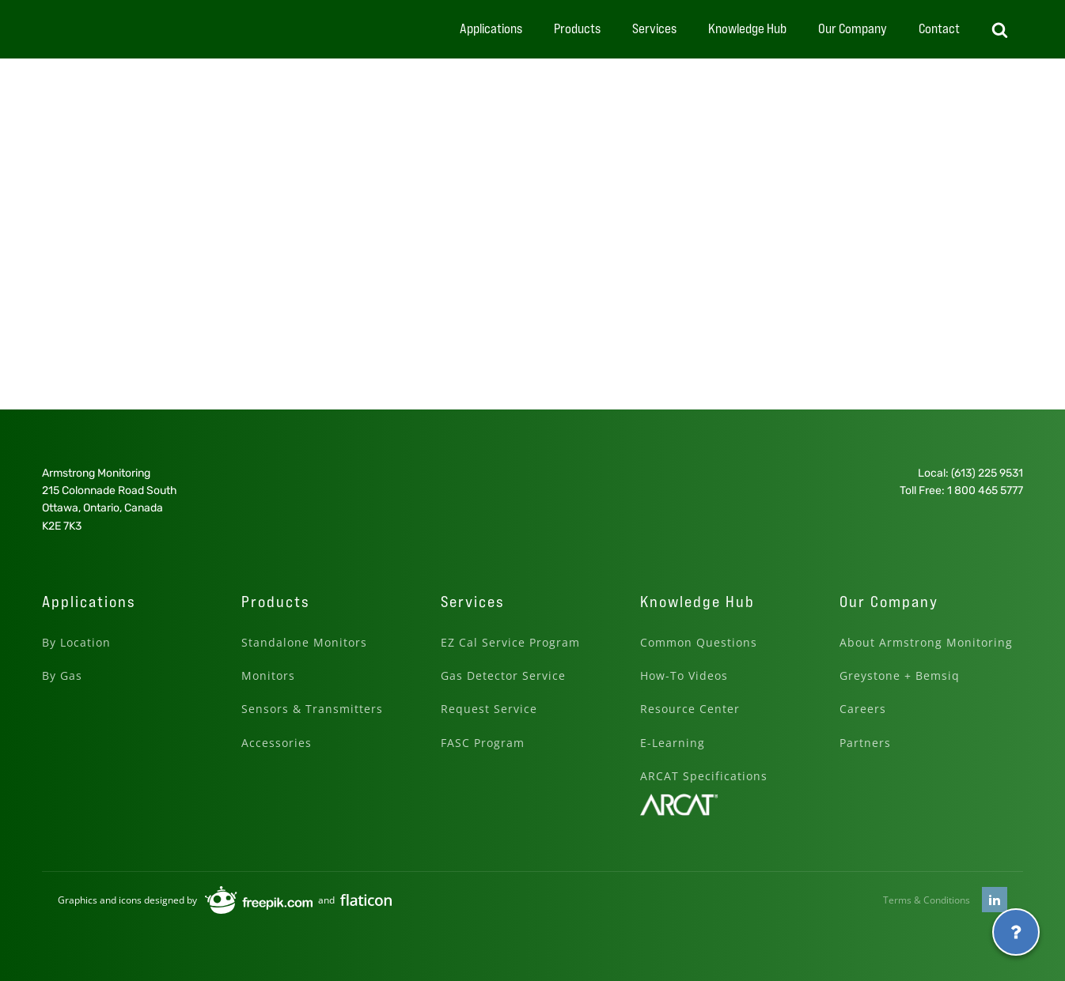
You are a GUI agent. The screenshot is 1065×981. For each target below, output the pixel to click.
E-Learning (672, 742)
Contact (939, 28)
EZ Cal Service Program (510, 642)
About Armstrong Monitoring (926, 642)
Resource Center (690, 708)
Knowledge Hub (747, 28)
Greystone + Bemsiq (899, 675)
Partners (865, 742)
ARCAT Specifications (703, 775)
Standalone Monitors (304, 642)
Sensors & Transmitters (312, 708)
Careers (862, 708)
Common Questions (698, 642)
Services (654, 28)
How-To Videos (684, 675)
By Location (76, 642)
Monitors (268, 675)
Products (577, 28)
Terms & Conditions (926, 900)
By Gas (62, 675)
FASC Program (483, 742)
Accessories (276, 742)
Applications (491, 28)
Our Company (852, 28)
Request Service (489, 708)
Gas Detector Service (503, 675)
